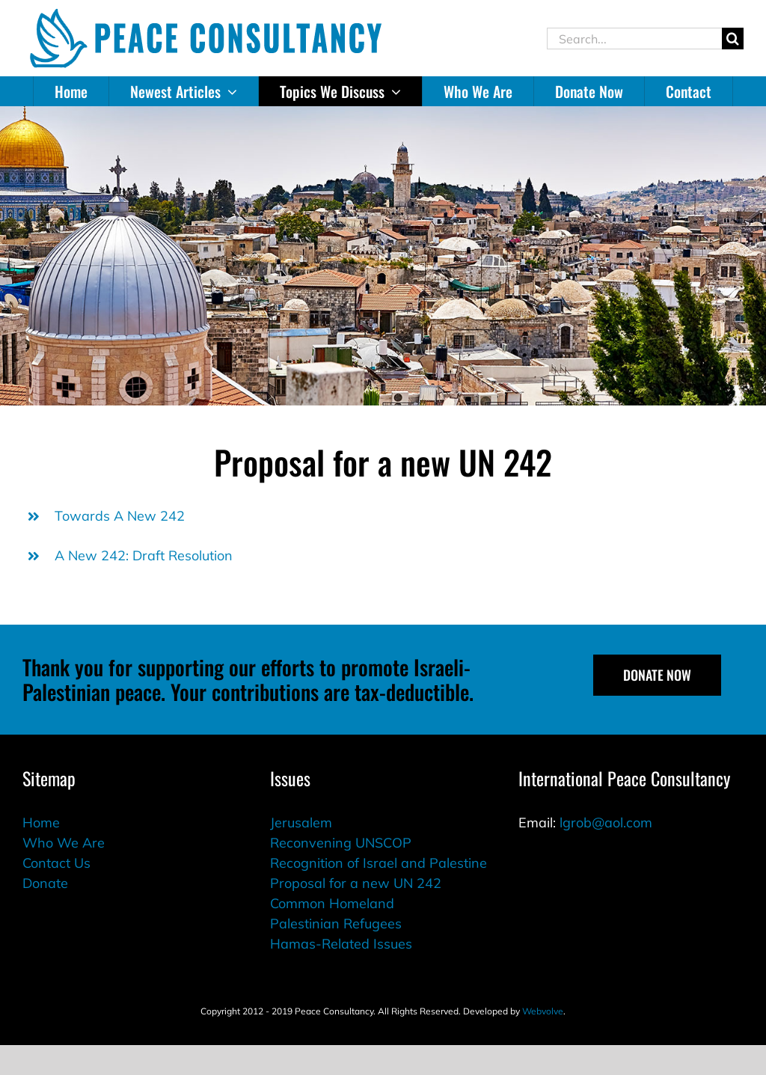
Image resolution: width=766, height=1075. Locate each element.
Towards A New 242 (120, 515)
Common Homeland (332, 903)
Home (41, 822)
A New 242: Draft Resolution (144, 555)
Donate (45, 883)
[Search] (733, 38)
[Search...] (634, 38)
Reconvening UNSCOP (340, 842)
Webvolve (542, 1011)
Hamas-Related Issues (341, 943)
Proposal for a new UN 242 (355, 883)
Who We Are (63, 842)
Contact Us (56, 863)
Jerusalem (301, 822)
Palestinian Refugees (336, 923)
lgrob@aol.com (606, 822)
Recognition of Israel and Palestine (378, 863)
